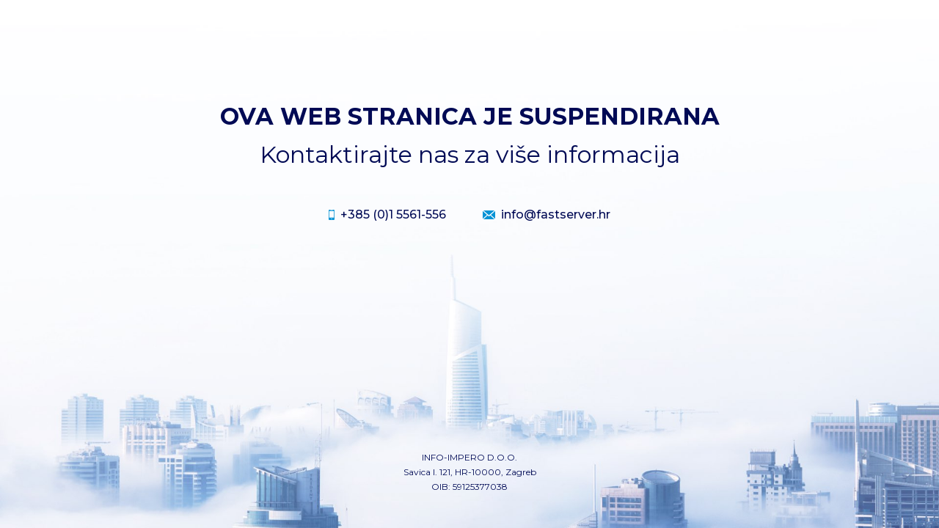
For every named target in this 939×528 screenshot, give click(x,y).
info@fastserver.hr (555, 214)
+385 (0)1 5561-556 (393, 214)
